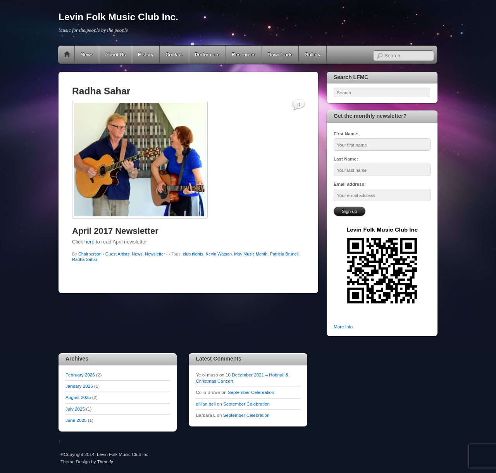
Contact (174, 54)
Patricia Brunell (284, 254)
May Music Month (250, 254)
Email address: (350, 183)
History (145, 54)
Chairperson (90, 254)
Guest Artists (117, 254)
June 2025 (75, 420)
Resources (244, 54)
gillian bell (205, 403)
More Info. (344, 326)
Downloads (280, 54)
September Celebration (251, 392)
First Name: (346, 133)
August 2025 (78, 397)
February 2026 (80, 374)
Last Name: (346, 158)
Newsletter (155, 254)
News (87, 54)
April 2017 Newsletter (115, 231)
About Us (115, 54)
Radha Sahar (84, 259)
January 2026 (79, 385)
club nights (193, 254)
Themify (105, 461)
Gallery (312, 54)
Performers (207, 54)
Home (67, 55)
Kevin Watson (219, 254)
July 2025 (75, 408)
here (89, 242)
